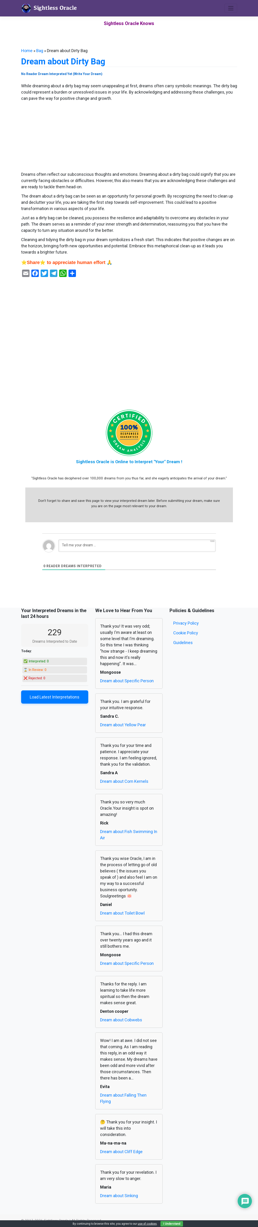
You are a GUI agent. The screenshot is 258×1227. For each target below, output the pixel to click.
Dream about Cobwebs (121, 1019)
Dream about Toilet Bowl (122, 913)
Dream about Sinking (119, 1195)
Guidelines (183, 642)
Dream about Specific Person (127, 680)
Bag (39, 50)
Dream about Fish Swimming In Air (128, 834)
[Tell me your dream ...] (137, 545)
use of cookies (147, 1223)
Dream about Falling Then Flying (123, 1098)
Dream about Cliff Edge (121, 1151)
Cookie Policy (185, 632)
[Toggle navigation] (231, 8)
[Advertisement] (129, 136)
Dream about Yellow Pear (123, 724)
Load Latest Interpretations (54, 697)
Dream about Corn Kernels (124, 781)
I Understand (171, 1223)
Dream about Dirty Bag (63, 61)
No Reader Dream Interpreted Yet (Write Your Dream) (61, 74)
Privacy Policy (186, 623)
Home (27, 50)
